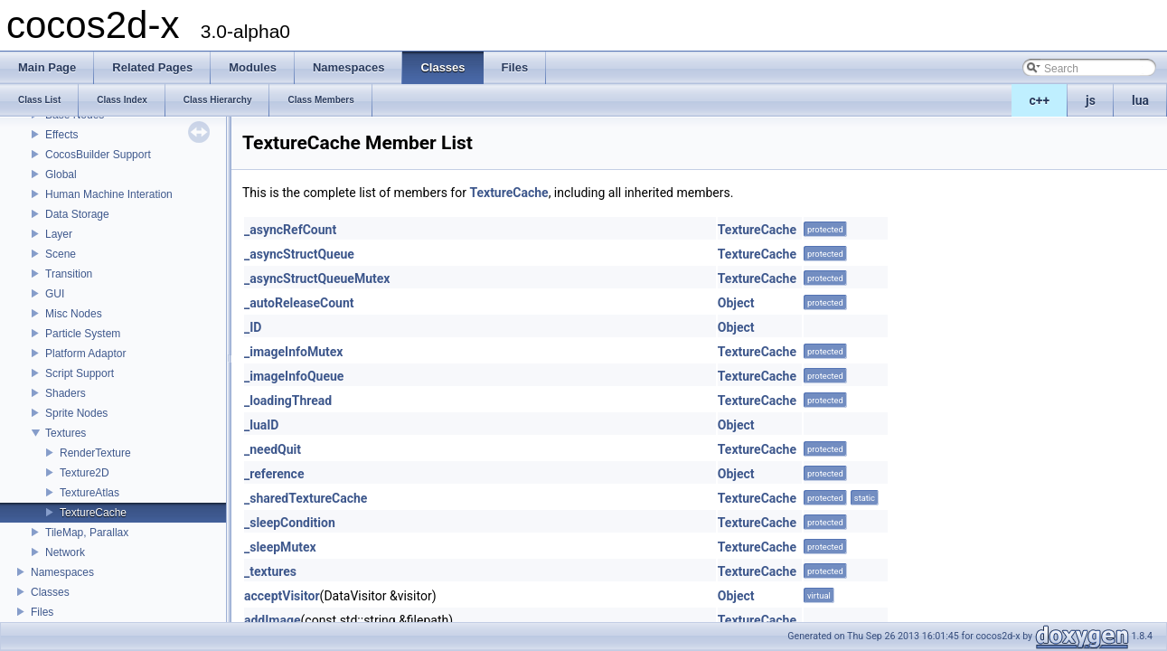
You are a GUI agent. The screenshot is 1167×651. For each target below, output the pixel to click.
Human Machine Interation (109, 194)
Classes (50, 592)
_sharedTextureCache (305, 498)
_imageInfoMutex (293, 351)
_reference (274, 474)
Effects (61, 134)
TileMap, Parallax (86, 532)
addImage (272, 620)
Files (42, 612)
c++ (1040, 100)
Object (736, 303)
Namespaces (62, 572)
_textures (270, 571)
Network (65, 552)
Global (61, 174)
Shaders (65, 393)
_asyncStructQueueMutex (317, 278)
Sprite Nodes (76, 413)
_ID (252, 327)
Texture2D (84, 473)
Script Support (79, 373)
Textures (65, 433)
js (1091, 100)
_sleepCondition (289, 522)
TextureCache (93, 512)
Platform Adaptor (85, 353)
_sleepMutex (280, 547)
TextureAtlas (89, 492)
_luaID (261, 425)
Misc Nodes (73, 313)
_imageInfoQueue (294, 376)
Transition (68, 274)
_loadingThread (288, 400)
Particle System (82, 333)
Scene (60, 254)
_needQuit (272, 449)
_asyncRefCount (290, 229)
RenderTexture (95, 453)
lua (1140, 100)
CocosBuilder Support (98, 154)
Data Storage (77, 214)
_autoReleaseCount (299, 303)
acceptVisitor (282, 596)
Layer (58, 234)
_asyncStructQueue (299, 254)
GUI (54, 294)
